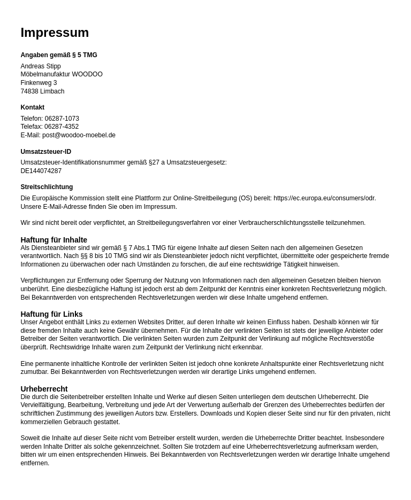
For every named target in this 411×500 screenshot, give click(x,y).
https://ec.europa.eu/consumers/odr (323, 198)
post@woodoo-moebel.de (79, 135)
